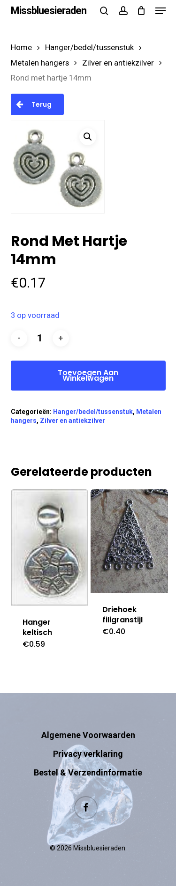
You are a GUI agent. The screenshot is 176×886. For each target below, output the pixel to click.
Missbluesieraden (48, 11)
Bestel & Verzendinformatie (88, 772)
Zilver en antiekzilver (118, 63)
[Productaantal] (40, 338)
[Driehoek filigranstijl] (129, 541)
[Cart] (141, 11)
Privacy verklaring (88, 754)
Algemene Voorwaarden (88, 735)
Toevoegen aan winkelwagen (88, 375)
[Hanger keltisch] (50, 547)
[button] (160, 10)
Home (21, 47)
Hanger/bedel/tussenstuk (89, 47)
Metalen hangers (40, 63)
